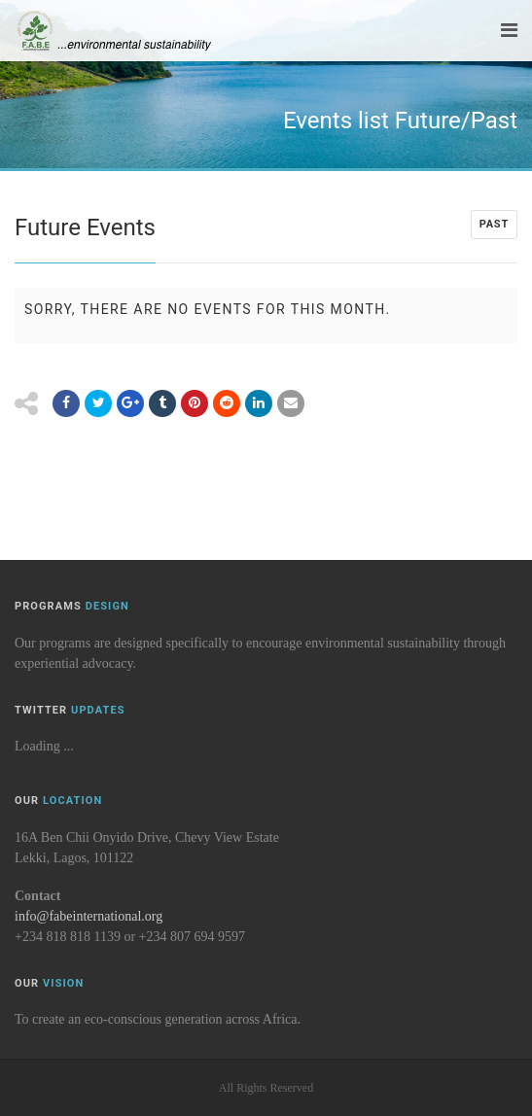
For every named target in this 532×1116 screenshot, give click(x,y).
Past (494, 224)
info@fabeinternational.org (88, 916)
